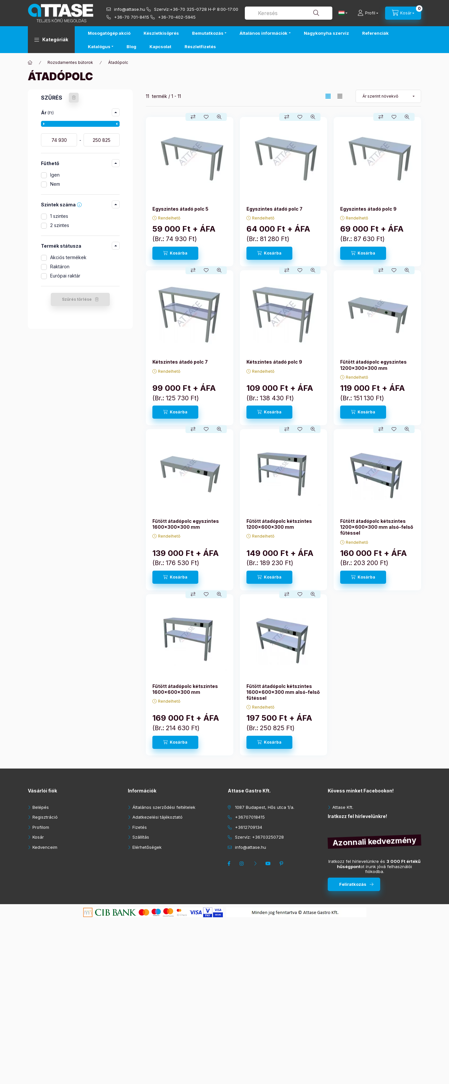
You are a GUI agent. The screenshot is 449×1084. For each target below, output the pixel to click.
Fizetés (139, 827)
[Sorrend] (388, 96)
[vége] (102, 139)
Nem (55, 184)
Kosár (38, 837)
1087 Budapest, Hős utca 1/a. (264, 807)
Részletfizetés (200, 46)
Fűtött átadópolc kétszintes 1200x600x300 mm (279, 524)
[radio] (339, 96)
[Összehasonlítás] (193, 117)
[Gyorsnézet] (219, 117)
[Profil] (368, 13)
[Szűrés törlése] (74, 98)
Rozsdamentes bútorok (70, 62)
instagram (242, 863)
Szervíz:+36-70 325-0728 (180, 9)
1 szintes (59, 216)
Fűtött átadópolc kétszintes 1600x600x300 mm (185, 689)
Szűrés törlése (77, 299)
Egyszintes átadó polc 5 (180, 209)
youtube (269, 863)
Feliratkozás (352, 884)
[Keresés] (316, 13)
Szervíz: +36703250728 (259, 837)
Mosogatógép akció (109, 33)
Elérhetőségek (147, 847)
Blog (131, 46)
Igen (55, 175)
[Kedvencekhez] (206, 117)
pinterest (282, 863)
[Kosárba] (175, 253)
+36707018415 (250, 817)
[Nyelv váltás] (341, 13)
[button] (51, 39)
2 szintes (59, 225)
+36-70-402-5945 (177, 17)
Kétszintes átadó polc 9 (274, 362)
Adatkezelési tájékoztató (157, 817)
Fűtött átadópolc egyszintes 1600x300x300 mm (185, 524)
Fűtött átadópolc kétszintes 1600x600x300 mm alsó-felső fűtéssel (283, 692)
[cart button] (403, 13)
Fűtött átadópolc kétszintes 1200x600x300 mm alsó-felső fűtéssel (376, 527)
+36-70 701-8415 (131, 17)
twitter (256, 863)
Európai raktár (65, 275)
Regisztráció (45, 817)
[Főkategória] (30, 63)
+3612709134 (248, 827)
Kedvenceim (44, 847)
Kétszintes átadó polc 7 (180, 362)
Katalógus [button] (99, 46)
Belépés (40, 807)
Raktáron (59, 266)
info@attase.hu (129, 9)
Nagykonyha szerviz (326, 33)
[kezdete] (59, 139)
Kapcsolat (160, 46)
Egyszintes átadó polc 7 (274, 209)
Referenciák (375, 33)
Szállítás (140, 837)
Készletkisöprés (161, 33)
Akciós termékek (68, 257)
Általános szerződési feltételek (163, 807)
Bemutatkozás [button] (208, 33)
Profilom (40, 827)
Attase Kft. (342, 807)
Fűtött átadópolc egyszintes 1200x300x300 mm (373, 365)
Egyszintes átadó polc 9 (368, 209)
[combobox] (288, 13)
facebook (229, 863)
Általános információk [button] (263, 33)
